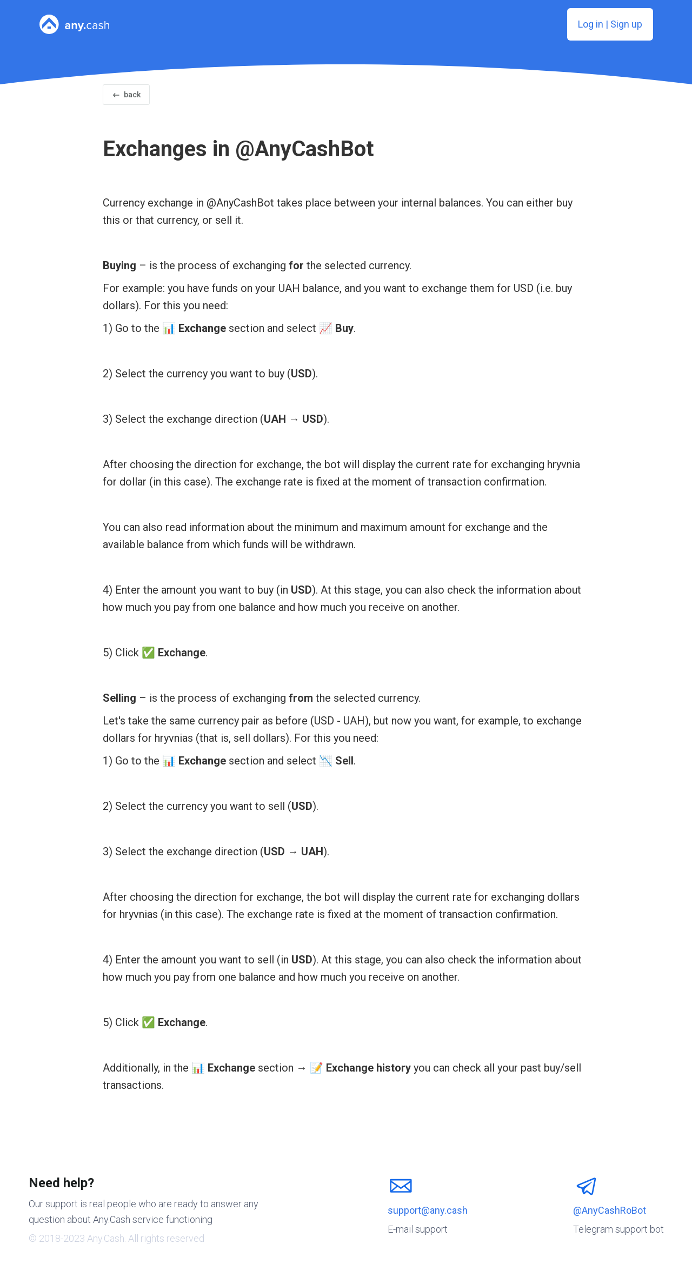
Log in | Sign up (610, 24)
